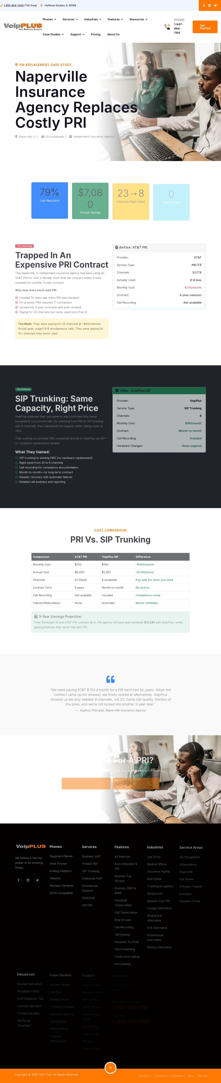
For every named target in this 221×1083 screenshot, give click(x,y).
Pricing (95, 34)
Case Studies (53, 34)
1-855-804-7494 (14, 5)
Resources (138, 19)
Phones (49, 19)
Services (70, 19)
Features (115, 19)
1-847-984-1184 (178, 29)
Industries (92, 19)
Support (77, 34)
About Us (113, 34)
